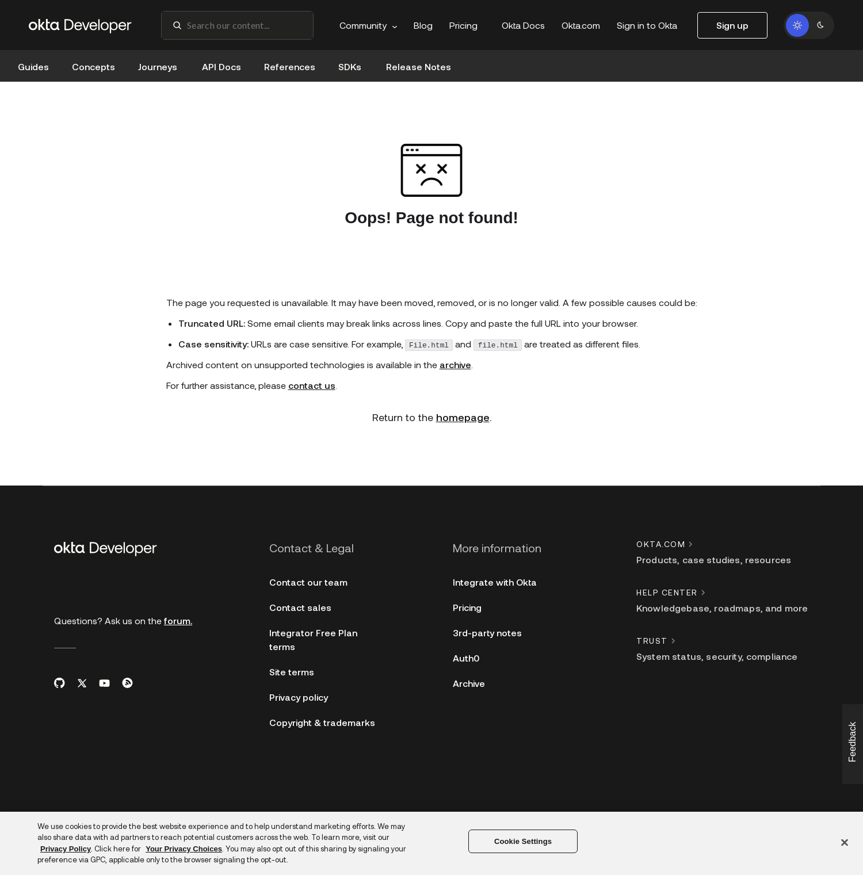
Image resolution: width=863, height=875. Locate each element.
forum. (178, 621)
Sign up (732, 25)
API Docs (221, 66)
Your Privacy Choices (184, 849)
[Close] (844, 842)
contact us (311, 388)
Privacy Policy (65, 849)
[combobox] (237, 25)
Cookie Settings (523, 841)
